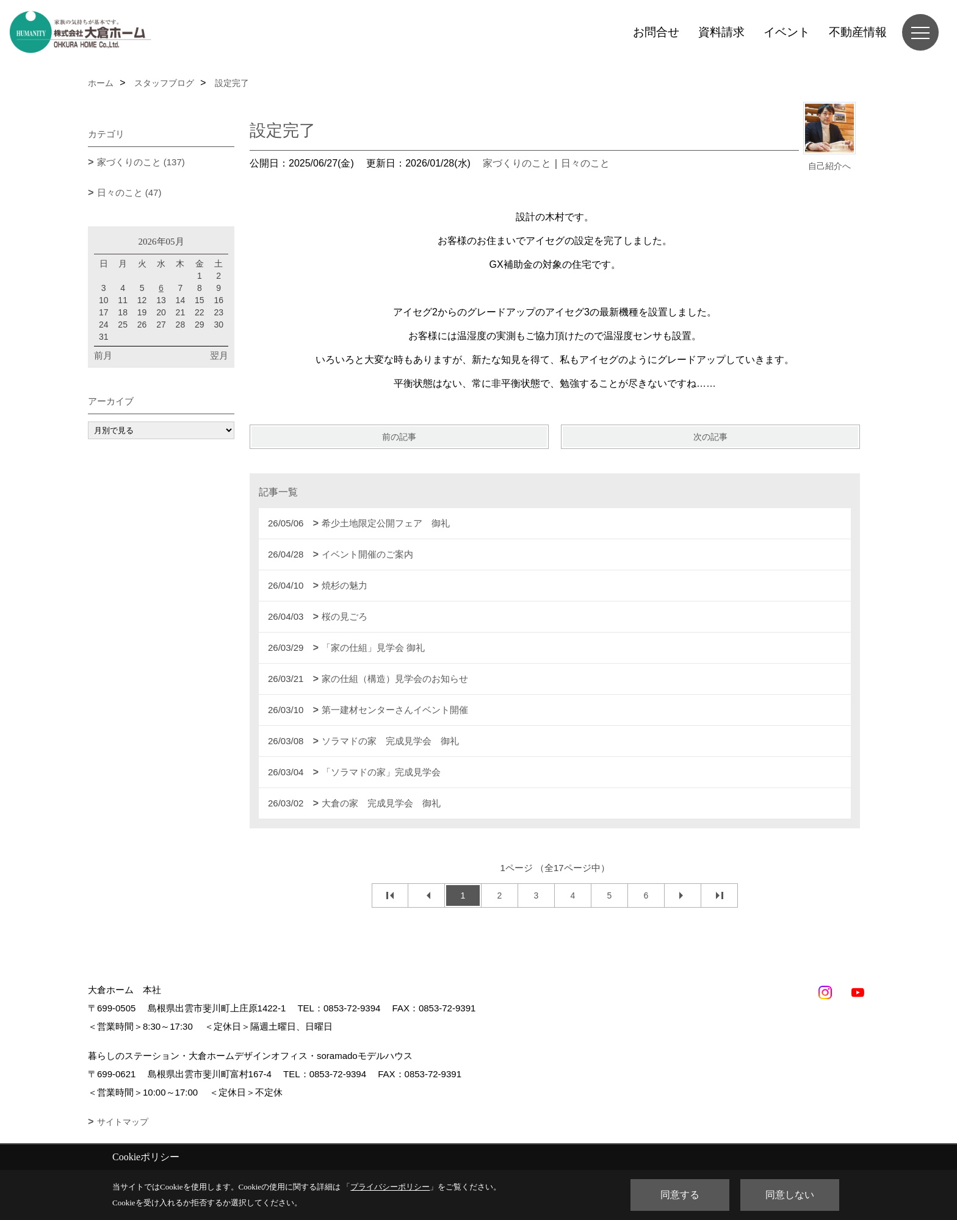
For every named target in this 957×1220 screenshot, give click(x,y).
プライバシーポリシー (390, 1186)
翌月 (219, 355)
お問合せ (656, 32)
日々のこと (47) (129, 192)
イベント (787, 32)
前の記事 (399, 437)
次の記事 (710, 437)
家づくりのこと (517, 163)
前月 (103, 355)
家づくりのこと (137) (141, 162)
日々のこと (585, 163)
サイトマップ (122, 1122)
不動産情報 (858, 32)
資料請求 (721, 32)
